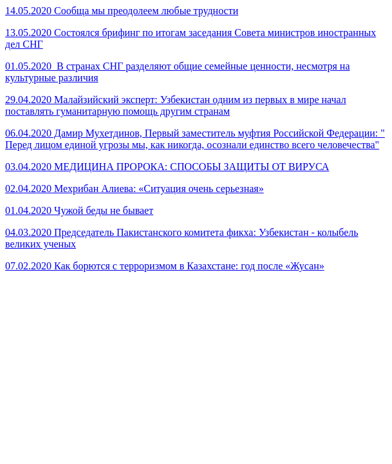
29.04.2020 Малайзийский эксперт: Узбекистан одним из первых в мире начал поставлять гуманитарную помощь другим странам (175, 105)
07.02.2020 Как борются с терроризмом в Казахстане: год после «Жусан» (164, 265)
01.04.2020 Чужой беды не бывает (79, 210)
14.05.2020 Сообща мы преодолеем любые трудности (121, 10)
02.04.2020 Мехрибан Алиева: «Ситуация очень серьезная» (134, 188)
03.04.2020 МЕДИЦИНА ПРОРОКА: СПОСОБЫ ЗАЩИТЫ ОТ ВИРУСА (167, 166)
